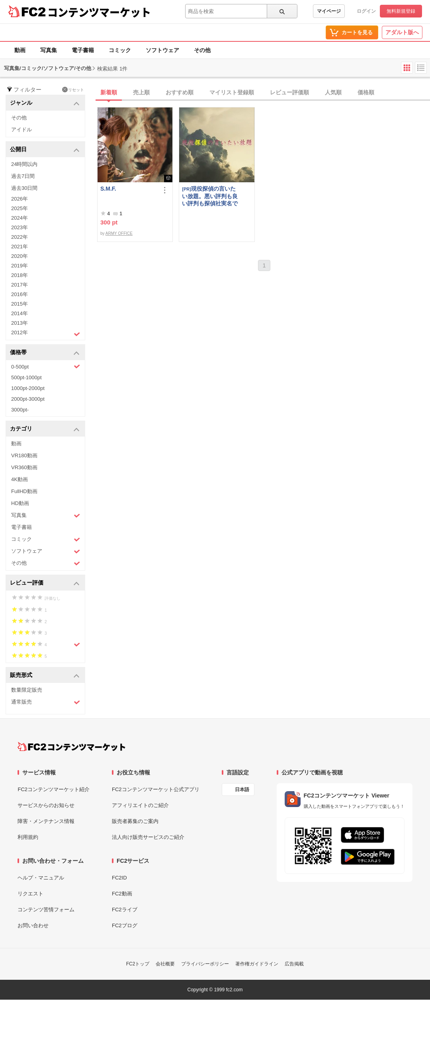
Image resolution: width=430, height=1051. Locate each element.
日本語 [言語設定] (242, 789)
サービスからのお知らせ (46, 805)
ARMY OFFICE (119, 233)
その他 (202, 50)
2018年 (19, 275)
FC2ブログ (124, 925)
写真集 (48, 50)
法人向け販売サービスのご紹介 (148, 837)
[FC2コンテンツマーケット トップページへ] (71, 746)
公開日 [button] (45, 150)
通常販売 (45, 702)
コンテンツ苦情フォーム (46, 910)
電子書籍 (83, 50)
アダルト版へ (402, 32)
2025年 (19, 208)
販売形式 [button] (45, 675)
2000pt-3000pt (28, 399)
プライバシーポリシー (205, 964)
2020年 (19, 256)
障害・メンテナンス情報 (46, 821)
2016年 (19, 294)
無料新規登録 (401, 11)
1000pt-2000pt (28, 388)
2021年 (19, 247)
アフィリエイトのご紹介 (140, 805)
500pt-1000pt (26, 377)
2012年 (45, 333)
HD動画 (20, 503)
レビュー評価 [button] (45, 583)
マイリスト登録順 (231, 92)
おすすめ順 (180, 92)
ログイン (366, 11)
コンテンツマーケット (99, 11)
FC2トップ (138, 964)
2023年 (19, 227)
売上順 (141, 92)
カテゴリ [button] (45, 429)
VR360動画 (24, 467)
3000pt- (20, 410)
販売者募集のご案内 (135, 821)
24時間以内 (24, 164)
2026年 (19, 199)
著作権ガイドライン (256, 964)
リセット (73, 89)
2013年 (19, 323)
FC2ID (119, 878)
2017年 (19, 285)
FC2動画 (122, 894)
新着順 (108, 92)
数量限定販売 (26, 690)
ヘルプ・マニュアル (41, 878)
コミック (120, 50)
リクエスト (30, 894)
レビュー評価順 (289, 92)
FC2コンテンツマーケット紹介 (54, 789)
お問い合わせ (33, 925)
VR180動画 (24, 455)
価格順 (366, 92)
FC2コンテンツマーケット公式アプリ (155, 789)
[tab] (263, 93)
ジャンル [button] (45, 103)
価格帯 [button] (45, 353)
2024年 (19, 218)
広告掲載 (294, 964)
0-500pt (45, 366)
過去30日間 (24, 188)
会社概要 (165, 964)
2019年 (19, 266)
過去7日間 (23, 176)
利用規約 (28, 837)
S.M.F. (108, 188)
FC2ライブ (124, 910)
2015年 (19, 304)
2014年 (19, 313)
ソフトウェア (162, 50)
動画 (19, 50)
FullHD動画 (24, 491)
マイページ (329, 11)
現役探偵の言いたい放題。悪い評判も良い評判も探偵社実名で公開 (210, 196)
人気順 (333, 92)
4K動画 (19, 479)
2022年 (19, 237)
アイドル (21, 130)
